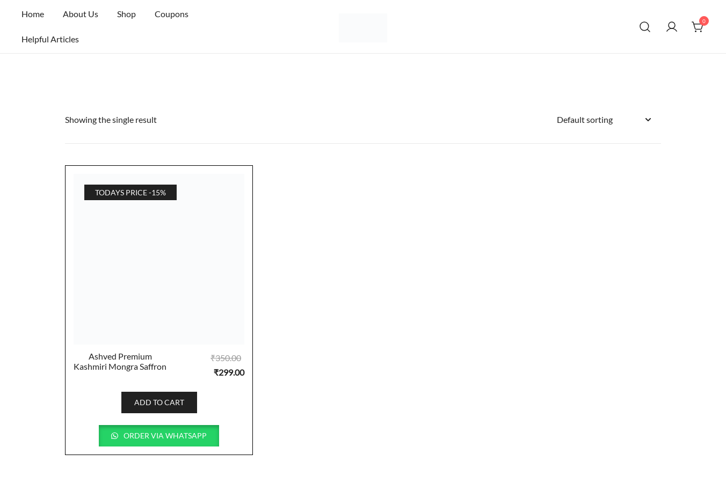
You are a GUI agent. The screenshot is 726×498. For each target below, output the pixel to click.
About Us (80, 14)
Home (32, 14)
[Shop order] (603, 120)
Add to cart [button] (159, 402)
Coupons (171, 14)
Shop (126, 14)
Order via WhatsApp (164, 435)
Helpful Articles (50, 39)
